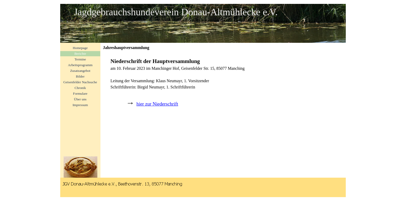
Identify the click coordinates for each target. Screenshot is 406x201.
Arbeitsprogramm (80, 65)
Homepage (80, 48)
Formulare (80, 93)
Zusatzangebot (80, 71)
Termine (80, 59)
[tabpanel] (223, 86)
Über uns (80, 99)
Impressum (80, 105)
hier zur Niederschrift (157, 104)
